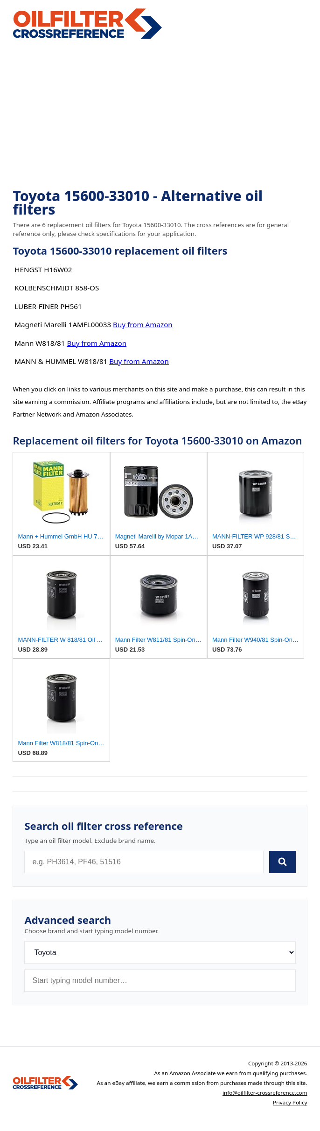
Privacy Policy (290, 1102)
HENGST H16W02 (43, 269)
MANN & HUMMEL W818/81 (60, 361)
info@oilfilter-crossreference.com (265, 1092)
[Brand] (159, 952)
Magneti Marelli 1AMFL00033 (62, 324)
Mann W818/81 (39, 343)
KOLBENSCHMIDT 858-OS (56, 287)
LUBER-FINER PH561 (48, 306)
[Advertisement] (160, 114)
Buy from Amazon (143, 324)
